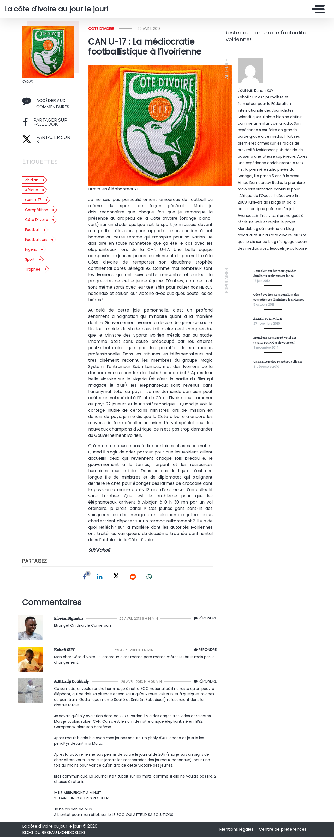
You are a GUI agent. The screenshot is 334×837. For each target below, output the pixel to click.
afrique (31, 190)
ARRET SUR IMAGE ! (268, 318)
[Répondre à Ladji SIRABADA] (204, 681)
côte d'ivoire (36, 219)
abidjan (31, 180)
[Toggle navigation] (317, 9)
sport (30, 259)
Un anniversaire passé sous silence (278, 361)
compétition (36, 209)
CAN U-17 (33, 199)
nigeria (31, 249)
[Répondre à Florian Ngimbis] (204, 618)
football (32, 229)
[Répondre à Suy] (204, 650)
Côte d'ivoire (101, 28)
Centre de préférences (283, 829)
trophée (32, 269)
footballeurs (36, 239)
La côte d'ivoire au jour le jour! (56, 9)
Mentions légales (237, 829)
